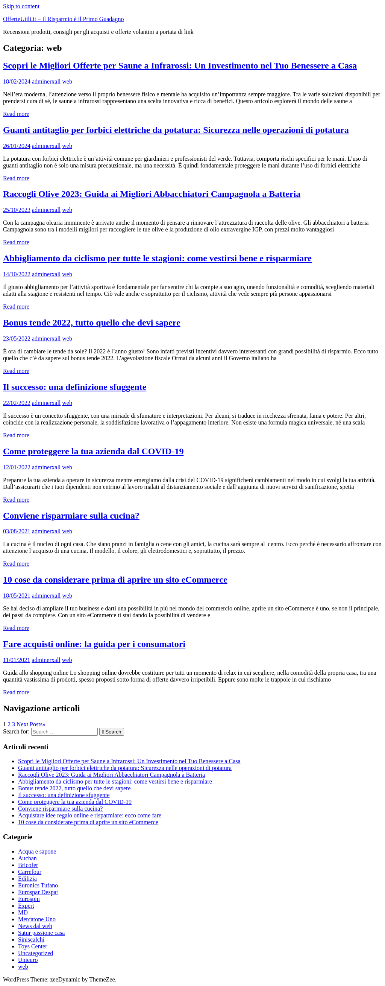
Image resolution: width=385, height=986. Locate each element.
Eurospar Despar (38, 892)
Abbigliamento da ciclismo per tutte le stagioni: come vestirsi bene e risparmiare (157, 258)
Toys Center (32, 946)
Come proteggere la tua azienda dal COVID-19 (93, 451)
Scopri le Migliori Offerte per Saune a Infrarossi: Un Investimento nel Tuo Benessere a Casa (180, 65)
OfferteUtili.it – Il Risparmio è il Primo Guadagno (63, 19)
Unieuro (28, 960)
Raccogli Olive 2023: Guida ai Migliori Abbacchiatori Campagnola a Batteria (151, 194)
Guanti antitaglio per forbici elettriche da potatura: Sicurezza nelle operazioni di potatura (176, 130)
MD (23, 912)
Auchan (27, 858)
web (67, 81)
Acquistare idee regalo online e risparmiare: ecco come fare (89, 815)
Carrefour (29, 872)
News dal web (35, 926)
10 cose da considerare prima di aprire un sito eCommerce (115, 579)
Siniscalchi (31, 939)
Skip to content (21, 6)
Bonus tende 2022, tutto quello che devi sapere (91, 322)
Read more (16, 114)
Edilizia (27, 878)
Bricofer (28, 865)
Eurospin (29, 899)
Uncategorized (35, 953)
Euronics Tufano (38, 885)
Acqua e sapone (37, 851)
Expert (26, 905)
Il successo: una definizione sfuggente (74, 387)
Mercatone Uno (37, 919)
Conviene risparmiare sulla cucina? (71, 515)
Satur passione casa (41, 933)
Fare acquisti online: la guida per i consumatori (94, 644)
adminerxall (46, 81)
